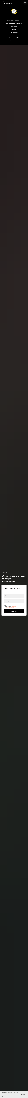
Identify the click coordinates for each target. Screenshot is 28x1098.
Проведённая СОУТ (14, 38)
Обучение (14, 26)
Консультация (14, 40)
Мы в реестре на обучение (14, 20)
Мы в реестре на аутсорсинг (14, 23)
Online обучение (14, 35)
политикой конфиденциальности (11, 607)
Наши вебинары (14, 32)
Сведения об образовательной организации (7, 3)
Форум (14, 29)
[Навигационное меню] (25, 2)
